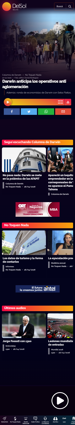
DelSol (19, 6)
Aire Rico (55, 422)
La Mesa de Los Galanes (45, 422)
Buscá (60, 6)
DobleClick (4, 422)
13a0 (64, 422)
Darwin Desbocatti (26, 422)
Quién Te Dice (35, 422)
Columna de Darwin (11, 75)
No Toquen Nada (15, 422)
